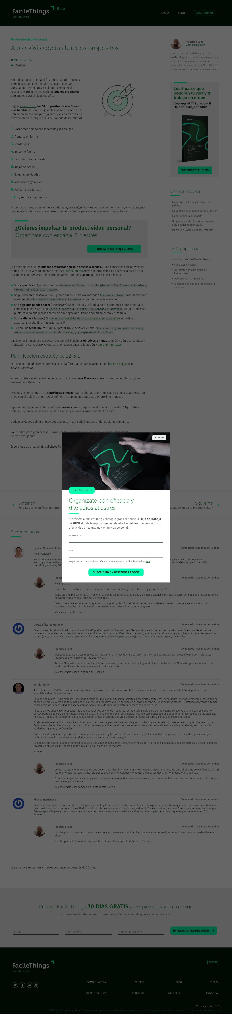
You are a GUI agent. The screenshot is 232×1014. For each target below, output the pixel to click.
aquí (148, 561)
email (71, 551)
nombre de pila (75, 536)
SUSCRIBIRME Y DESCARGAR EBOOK (116, 572)
